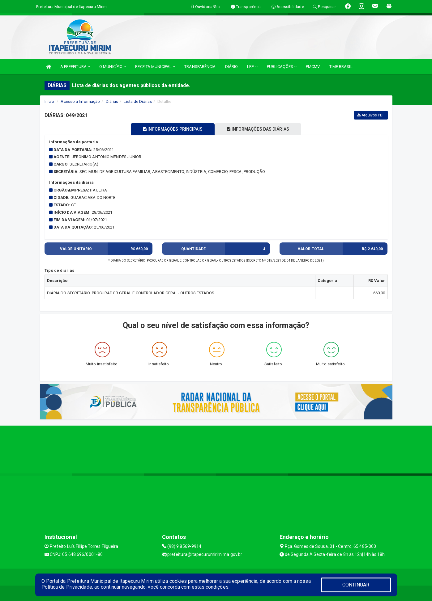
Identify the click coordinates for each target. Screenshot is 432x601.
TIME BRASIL (341, 66)
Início (49, 101)
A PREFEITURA (75, 66)
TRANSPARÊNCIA (200, 66)
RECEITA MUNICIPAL (155, 66)
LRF (252, 66)
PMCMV (313, 66)
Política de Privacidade (66, 587)
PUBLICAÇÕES (282, 66)
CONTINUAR (356, 585)
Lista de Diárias (138, 101)
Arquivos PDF (370, 115)
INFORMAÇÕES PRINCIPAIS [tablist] (172, 129)
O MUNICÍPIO (112, 66)
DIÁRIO (231, 66)
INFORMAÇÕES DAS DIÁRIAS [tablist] (259, 129)
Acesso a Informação (80, 101)
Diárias (112, 101)
